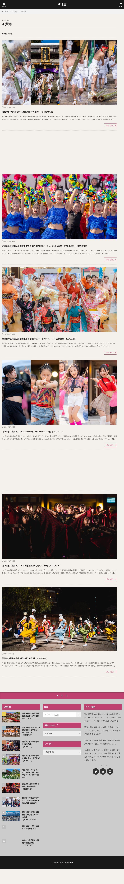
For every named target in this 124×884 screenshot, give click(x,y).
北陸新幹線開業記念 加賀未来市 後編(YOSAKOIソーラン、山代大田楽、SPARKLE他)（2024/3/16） (58, 248)
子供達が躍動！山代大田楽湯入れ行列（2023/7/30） (39, 667)
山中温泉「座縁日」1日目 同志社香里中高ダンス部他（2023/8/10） (49, 574)
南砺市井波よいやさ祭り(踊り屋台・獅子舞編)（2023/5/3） (31, 768)
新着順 (4, 34)
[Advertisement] (59, 151)
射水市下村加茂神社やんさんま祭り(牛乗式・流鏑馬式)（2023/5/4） (31, 813)
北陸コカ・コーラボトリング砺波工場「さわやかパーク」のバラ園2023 (31, 784)
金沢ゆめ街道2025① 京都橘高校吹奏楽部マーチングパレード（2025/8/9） (31, 741)
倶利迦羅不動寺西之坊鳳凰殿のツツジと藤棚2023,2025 (31, 725)
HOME (6, 12)
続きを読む (110, 125)
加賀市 (23, 12)
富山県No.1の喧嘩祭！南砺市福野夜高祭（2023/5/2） (31, 797)
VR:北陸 (62, 4)
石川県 (15, 12)
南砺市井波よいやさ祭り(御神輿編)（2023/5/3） (31, 754)
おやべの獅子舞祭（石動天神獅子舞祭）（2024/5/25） (31, 855)
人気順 (11, 34)
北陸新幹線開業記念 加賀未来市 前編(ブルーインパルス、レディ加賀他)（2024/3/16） (52, 345)
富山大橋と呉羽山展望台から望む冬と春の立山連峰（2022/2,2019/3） (31, 827)
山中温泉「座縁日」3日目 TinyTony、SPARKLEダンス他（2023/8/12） (52, 440)
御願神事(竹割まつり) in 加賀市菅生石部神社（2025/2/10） (43, 111)
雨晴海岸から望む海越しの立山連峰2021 (31, 839)
